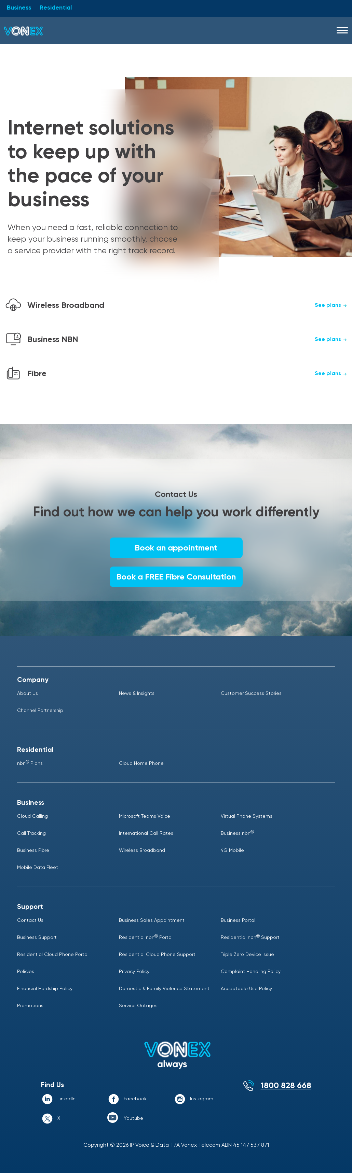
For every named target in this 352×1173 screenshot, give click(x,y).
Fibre (188, 373)
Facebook (135, 1098)
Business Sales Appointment (152, 920)
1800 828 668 (286, 1085)
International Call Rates (146, 833)
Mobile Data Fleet (37, 867)
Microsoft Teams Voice (144, 816)
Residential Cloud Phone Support (157, 954)
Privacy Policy (134, 971)
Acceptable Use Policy (246, 988)
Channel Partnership (40, 710)
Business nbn (237, 833)
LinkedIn (66, 1098)
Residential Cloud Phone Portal (53, 954)
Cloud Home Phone (141, 763)
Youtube (133, 1118)
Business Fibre (33, 850)
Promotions (30, 1005)
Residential (56, 7)
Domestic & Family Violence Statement (164, 988)
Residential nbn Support (250, 937)
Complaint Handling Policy (251, 971)
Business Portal (238, 920)
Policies (25, 971)
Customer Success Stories (251, 693)
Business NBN (188, 339)
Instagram (201, 1098)
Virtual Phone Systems (246, 816)
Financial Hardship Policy (44, 988)
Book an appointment (176, 548)
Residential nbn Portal (146, 937)
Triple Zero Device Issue (247, 954)
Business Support (37, 937)
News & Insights (136, 693)
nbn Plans (30, 763)
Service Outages (138, 1005)
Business (19, 7)
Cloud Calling (32, 816)
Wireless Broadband (188, 305)
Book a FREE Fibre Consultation (176, 577)
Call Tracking (31, 833)
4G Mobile (232, 850)
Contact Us (30, 920)
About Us (27, 693)
